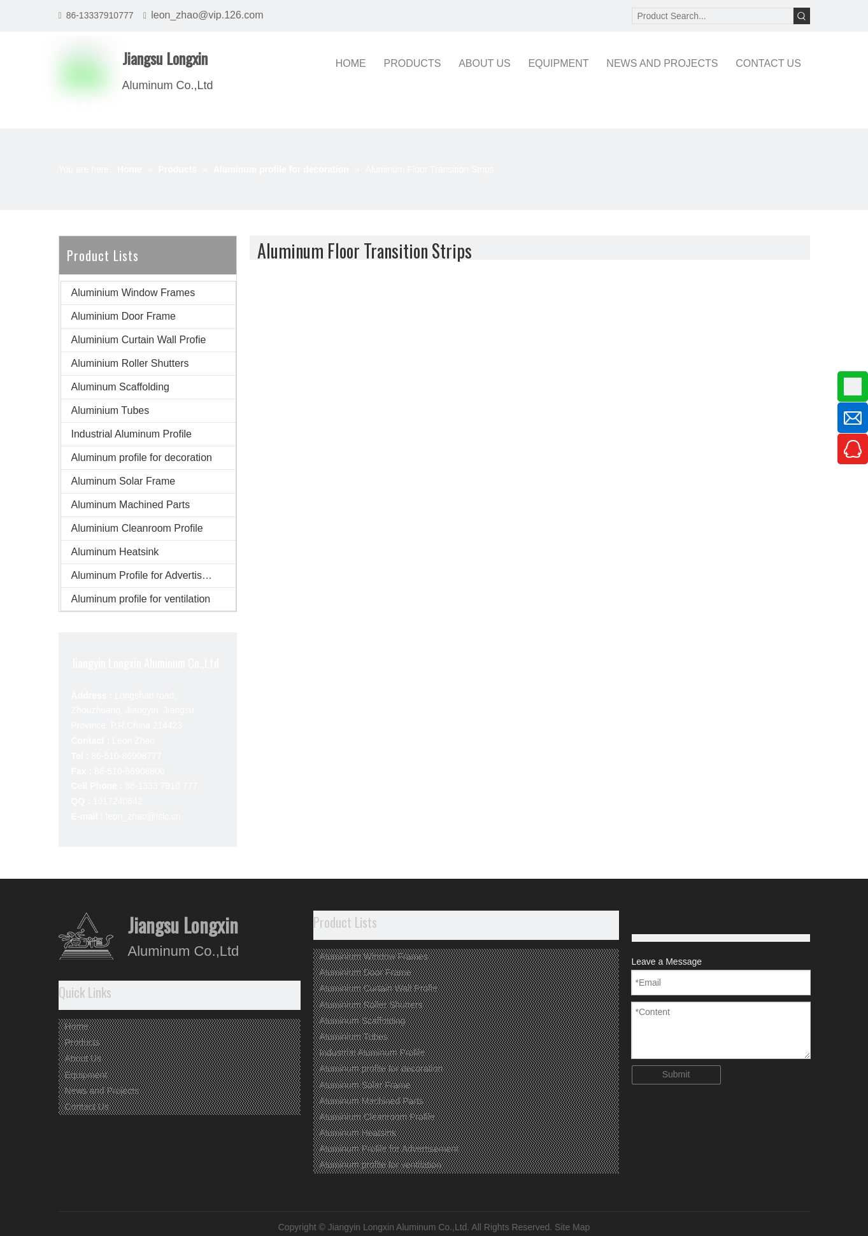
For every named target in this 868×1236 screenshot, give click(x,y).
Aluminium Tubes (110, 410)
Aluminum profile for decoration (141, 457)
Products (82, 1042)
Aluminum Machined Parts (130, 504)
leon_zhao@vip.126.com (207, 15)
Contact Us (87, 1107)
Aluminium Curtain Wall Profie (138, 339)
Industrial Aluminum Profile (131, 434)
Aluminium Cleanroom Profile (137, 528)
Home (77, 1026)
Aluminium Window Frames (133, 292)
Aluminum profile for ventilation (141, 598)
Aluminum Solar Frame (123, 481)
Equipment (86, 1075)
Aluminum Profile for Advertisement (151, 575)
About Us (83, 1058)
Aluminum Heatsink (115, 551)
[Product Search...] (712, 16)
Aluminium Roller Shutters (130, 363)
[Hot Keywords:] (801, 16)
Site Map (572, 1227)
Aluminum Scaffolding (120, 386)
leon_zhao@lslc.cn (143, 816)
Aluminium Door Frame (123, 316)
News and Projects (102, 1091)
